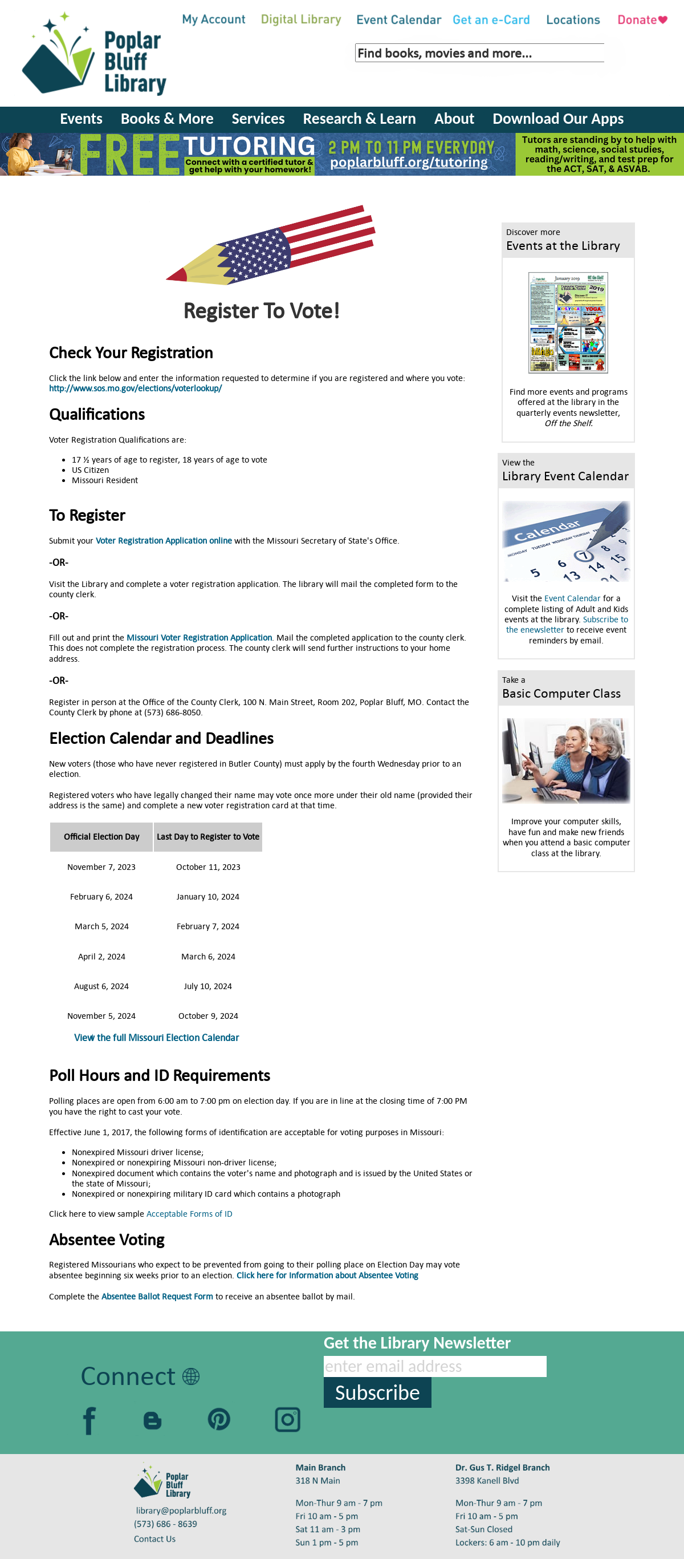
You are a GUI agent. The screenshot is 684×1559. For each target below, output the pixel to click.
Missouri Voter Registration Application (199, 637)
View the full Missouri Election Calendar (156, 1037)
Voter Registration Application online (164, 540)
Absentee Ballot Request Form (157, 1296)
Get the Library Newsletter (417, 1342)
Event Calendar (572, 598)
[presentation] (410, 1430)
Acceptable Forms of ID (189, 1214)
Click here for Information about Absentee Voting (327, 1275)
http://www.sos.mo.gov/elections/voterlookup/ (135, 388)
